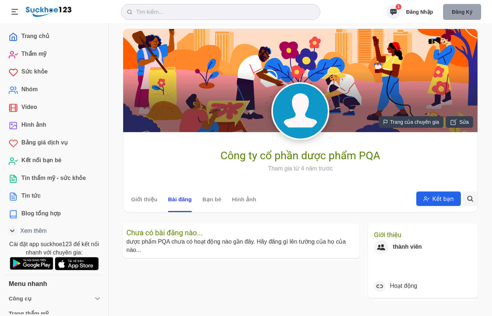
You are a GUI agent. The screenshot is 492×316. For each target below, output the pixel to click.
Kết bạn (439, 198)
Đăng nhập (419, 12)
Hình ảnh (244, 199)
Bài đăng (180, 199)
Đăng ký (462, 12)
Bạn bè (212, 199)
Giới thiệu (144, 199)
